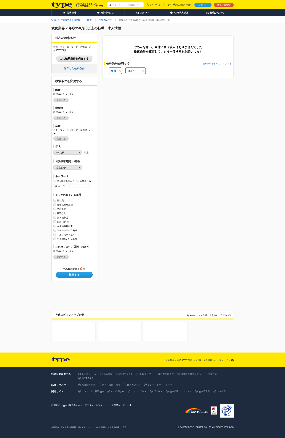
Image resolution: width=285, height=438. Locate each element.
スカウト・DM (89, 374)
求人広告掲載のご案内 (117, 427)
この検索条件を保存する (74, 58)
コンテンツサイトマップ (160, 385)
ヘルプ (168, 5)
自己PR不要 (63, 221)
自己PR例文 (88, 378)
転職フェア (145, 374)
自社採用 (72, 427)
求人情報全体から (66, 181)
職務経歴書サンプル (191, 374)
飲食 (116, 71)
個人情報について (85, 427)
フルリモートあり (66, 234)
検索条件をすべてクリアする (217, 63)
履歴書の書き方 (166, 374)
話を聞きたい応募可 (67, 238)
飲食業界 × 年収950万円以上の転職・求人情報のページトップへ (198, 360)
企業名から (85, 181)
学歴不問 (61, 209)
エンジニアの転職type (93, 391)
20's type (157, 391)
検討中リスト (126, 374)
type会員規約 (100, 427)
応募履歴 (107, 374)
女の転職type (117, 391)
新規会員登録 (223, 5)
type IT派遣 (204, 391)
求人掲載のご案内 (183, 5)
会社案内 (55, 427)
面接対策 (212, 374)
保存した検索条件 (74, 68)
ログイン (202, 5)
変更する (61, 100)
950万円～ (136, 71)
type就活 (221, 391)
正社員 (60, 200)
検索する (74, 274)
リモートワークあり (67, 230)
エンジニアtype (138, 391)
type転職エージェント (180, 391)
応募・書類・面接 (111, 385)
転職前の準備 (88, 385)
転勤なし (61, 213)
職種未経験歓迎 (65, 204)
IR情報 (63, 427)
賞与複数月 (62, 217)
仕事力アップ (133, 385)
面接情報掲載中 (65, 226)
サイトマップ (155, 5)
